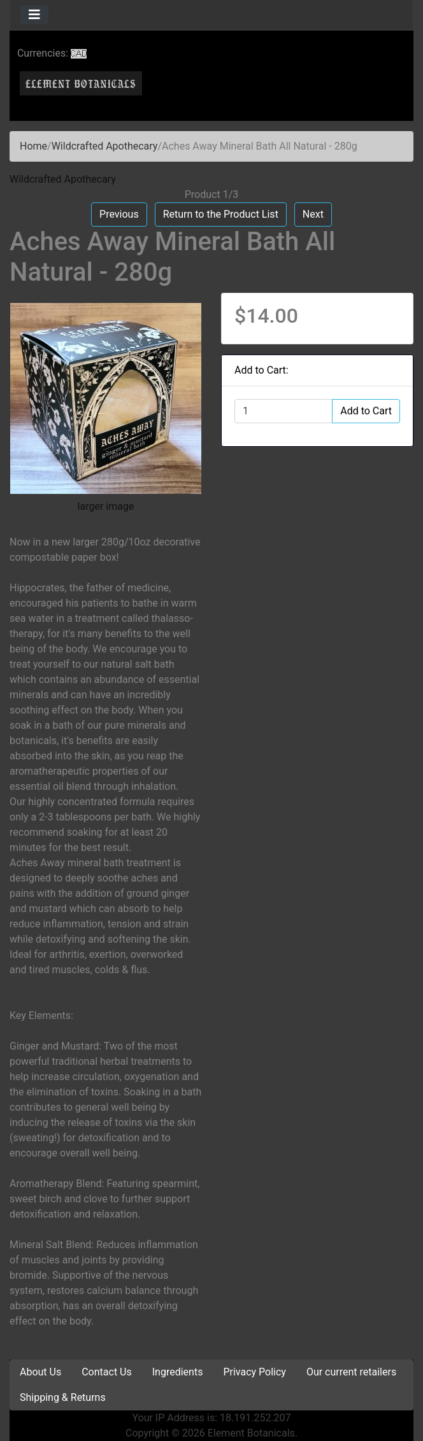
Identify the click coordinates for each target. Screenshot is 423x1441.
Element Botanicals (251, 1433)
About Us (40, 1372)
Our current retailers (351, 1372)
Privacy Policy (254, 1372)
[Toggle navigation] (34, 14)
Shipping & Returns (63, 1397)
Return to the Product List (220, 214)
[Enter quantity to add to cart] (283, 411)
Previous (119, 214)
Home (33, 146)
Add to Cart (366, 411)
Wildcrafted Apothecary (105, 146)
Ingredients (177, 1372)
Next (313, 214)
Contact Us (107, 1372)
